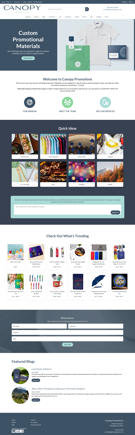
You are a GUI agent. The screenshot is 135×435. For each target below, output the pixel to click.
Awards (37, 17)
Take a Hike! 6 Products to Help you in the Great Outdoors (58, 388)
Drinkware (53, 17)
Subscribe (67, 344)
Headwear (68, 17)
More (107, 17)
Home (3, 2)
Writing (100, 17)
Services (16, 2)
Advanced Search (36, 425)
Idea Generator (37, 2)
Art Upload (34, 422)
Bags (44, 17)
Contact (29, 2)
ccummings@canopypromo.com (112, 9)
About (8, 2)
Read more (36, 380)
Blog (24, 2)
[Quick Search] (65, 9)
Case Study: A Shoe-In (41, 369)
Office (85, 17)
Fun (61, 17)
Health (77, 17)
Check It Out (28, 58)
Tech (92, 17)
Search (114, 212)
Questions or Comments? (19, 428)
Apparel (28, 17)
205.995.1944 (112, 7)
